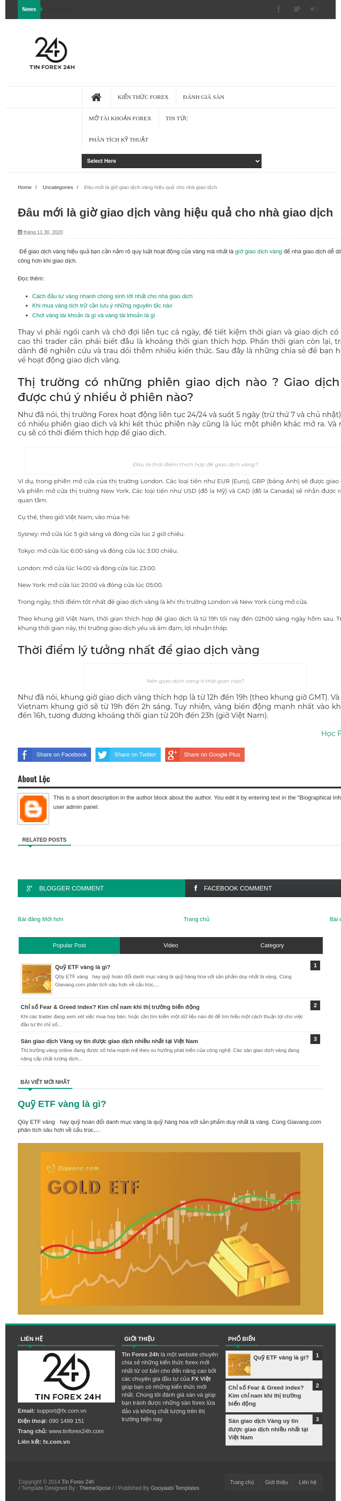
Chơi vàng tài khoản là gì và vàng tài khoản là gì (93, 315)
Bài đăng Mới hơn (40, 919)
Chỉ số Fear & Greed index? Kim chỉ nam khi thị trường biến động (266, 1395)
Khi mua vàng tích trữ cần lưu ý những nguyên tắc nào (102, 305)
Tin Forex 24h (78, 1482)
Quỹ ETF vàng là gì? (62, 1104)
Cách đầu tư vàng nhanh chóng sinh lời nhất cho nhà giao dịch (112, 296)
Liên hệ (308, 1482)
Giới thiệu (276, 1482)
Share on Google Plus (202, 755)
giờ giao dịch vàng (258, 251)
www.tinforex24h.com (76, 1431)
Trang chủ (196, 919)
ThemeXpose (95, 1488)
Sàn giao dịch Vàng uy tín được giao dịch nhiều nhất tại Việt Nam (268, 1429)
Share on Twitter (125, 755)
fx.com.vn (56, 1441)
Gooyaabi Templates (175, 1488)
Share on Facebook (52, 755)
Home (25, 187)
